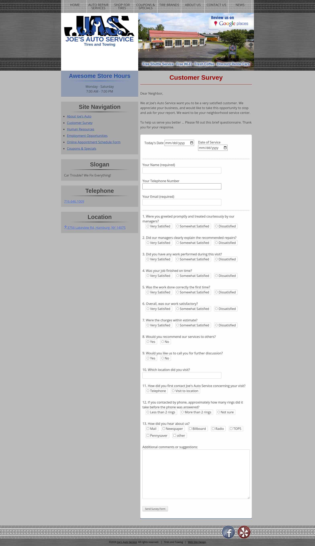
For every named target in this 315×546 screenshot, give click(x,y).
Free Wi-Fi (184, 64)
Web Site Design (197, 542)
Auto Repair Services (98, 6)
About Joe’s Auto (79, 116)
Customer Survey (79, 123)
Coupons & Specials (145, 6)
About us (193, 4)
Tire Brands (169, 4)
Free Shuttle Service (158, 64)
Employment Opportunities (87, 135)
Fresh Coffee (204, 64)
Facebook (228, 532)
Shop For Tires (122, 6)
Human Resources (80, 129)
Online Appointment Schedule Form (94, 142)
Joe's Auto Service (99, 39)
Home (75, 4)
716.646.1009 (74, 201)
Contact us (216, 4)
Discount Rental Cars (233, 64)
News (240, 4)
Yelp (244, 532)
